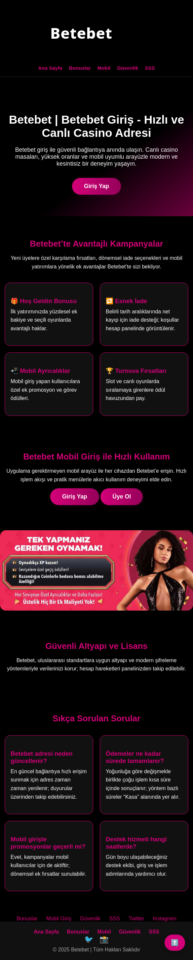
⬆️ (175, 942)
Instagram (164, 918)
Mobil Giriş (58, 918)
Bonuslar (80, 68)
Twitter (136, 918)
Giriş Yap (96, 186)
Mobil (104, 68)
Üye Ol (121, 496)
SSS (150, 68)
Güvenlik (127, 68)
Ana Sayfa (50, 68)
